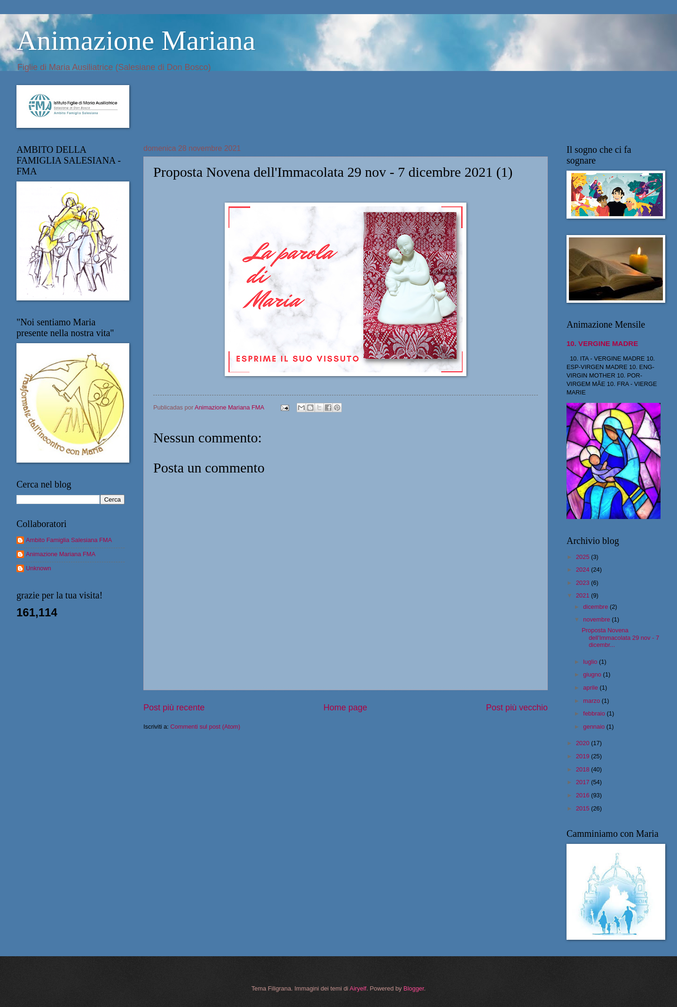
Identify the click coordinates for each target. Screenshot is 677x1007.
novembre (597, 619)
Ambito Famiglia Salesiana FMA (69, 539)
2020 (583, 743)
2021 (583, 595)
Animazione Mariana (135, 40)
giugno (593, 674)
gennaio (594, 726)
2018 (583, 769)
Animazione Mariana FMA (60, 554)
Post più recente (174, 707)
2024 (583, 569)
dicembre (596, 606)
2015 (583, 808)
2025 (583, 556)
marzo (592, 700)
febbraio (594, 713)
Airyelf (358, 988)
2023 (583, 582)
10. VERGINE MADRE (602, 343)
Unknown (38, 568)
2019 (583, 756)
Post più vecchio (517, 707)
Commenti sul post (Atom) (205, 726)
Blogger (413, 988)
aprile (591, 687)
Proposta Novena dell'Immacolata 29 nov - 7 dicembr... (620, 637)
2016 (583, 795)
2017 (583, 782)
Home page (345, 707)
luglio (591, 661)
